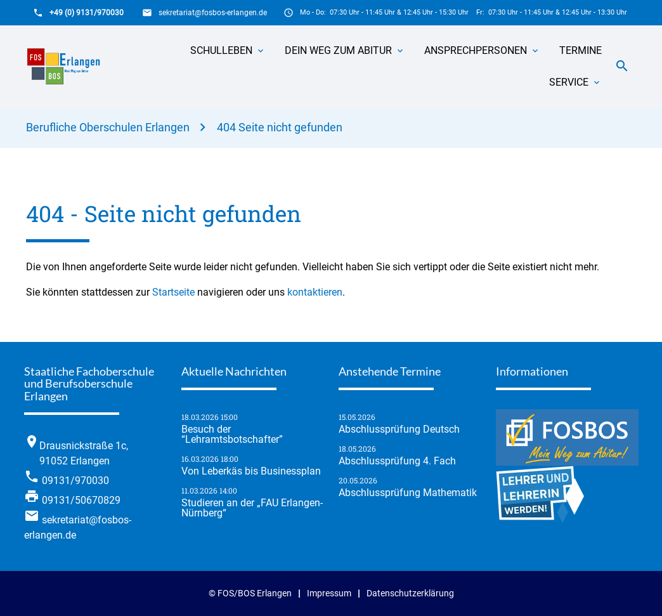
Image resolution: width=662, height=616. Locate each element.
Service (568, 82)
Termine (580, 50)
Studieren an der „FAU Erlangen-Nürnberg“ (252, 508)
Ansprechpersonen (475, 50)
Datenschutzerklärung (410, 593)
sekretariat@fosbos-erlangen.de (213, 12)
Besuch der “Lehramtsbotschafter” (232, 434)
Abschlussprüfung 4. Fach (397, 461)
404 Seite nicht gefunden (279, 127)
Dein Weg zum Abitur (338, 50)
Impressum (329, 593)
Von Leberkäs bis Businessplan (251, 471)
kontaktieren (314, 292)
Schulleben (221, 50)
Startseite (173, 292)
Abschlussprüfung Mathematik (408, 493)
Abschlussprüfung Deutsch (399, 429)
